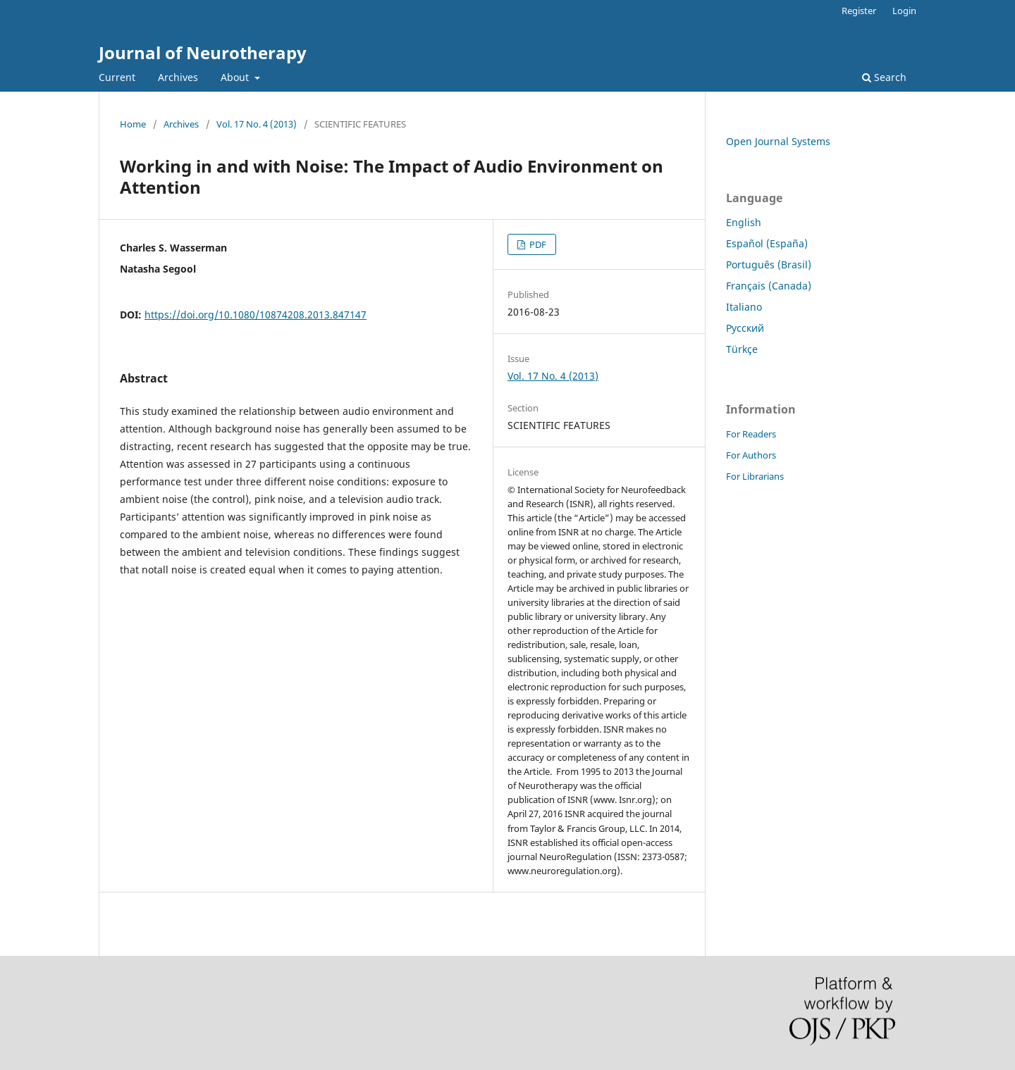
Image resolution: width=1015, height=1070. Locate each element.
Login (904, 10)
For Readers (751, 434)
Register (859, 10)
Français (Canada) (768, 285)
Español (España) (767, 243)
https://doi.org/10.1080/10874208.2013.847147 (255, 314)
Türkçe (742, 349)
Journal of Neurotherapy (203, 52)
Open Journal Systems (778, 141)
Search (884, 77)
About (236, 77)
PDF (536, 244)
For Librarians (755, 476)
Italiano (744, 306)
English (743, 222)
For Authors (751, 455)
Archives (178, 77)
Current (117, 77)
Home (133, 124)
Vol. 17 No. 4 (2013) (256, 124)
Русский (745, 328)
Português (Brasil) (768, 264)
